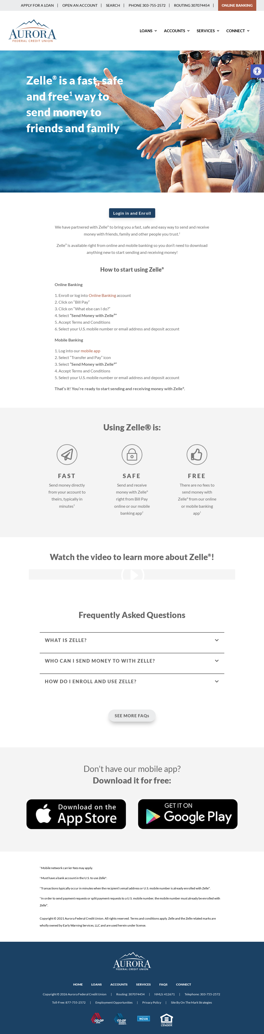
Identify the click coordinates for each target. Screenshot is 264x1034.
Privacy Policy (151, 1002)
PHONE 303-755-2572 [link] (147, 5)
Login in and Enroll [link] (132, 213)
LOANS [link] (96, 984)
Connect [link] (235, 31)
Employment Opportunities (114, 1002)
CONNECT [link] (183, 984)
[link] (257, 71)
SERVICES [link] (143, 984)
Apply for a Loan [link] (37, 5)
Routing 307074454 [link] (192, 5)
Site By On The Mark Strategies (191, 1002)
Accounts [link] (174, 31)
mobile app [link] (90, 350)
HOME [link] (78, 984)
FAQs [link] (163, 984)
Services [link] (206, 31)
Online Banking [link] (102, 295)
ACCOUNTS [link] (119, 984)
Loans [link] (146, 31)
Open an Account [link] (79, 5)
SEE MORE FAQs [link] (132, 715)
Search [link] (113, 5)
